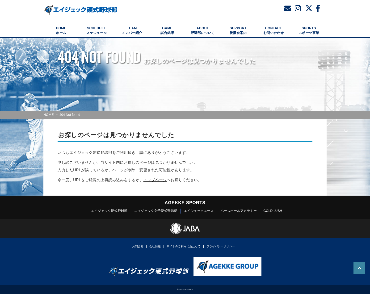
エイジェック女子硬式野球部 (155, 211)
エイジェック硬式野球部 (109, 211)
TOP (359, 268)
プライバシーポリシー (220, 246)
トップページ (155, 180)
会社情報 (155, 246)
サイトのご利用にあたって (184, 246)
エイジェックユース (199, 211)
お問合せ (137, 246)
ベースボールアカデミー (238, 211)
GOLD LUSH (272, 211)
